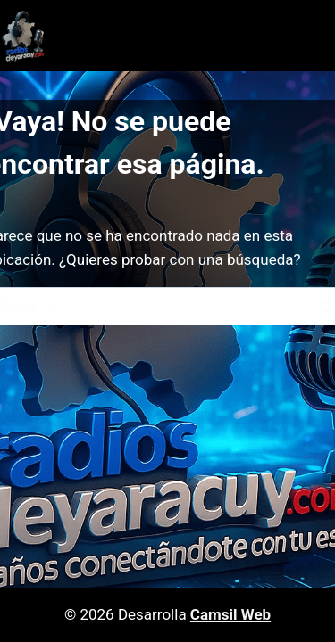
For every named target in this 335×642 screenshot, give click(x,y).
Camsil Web (230, 614)
